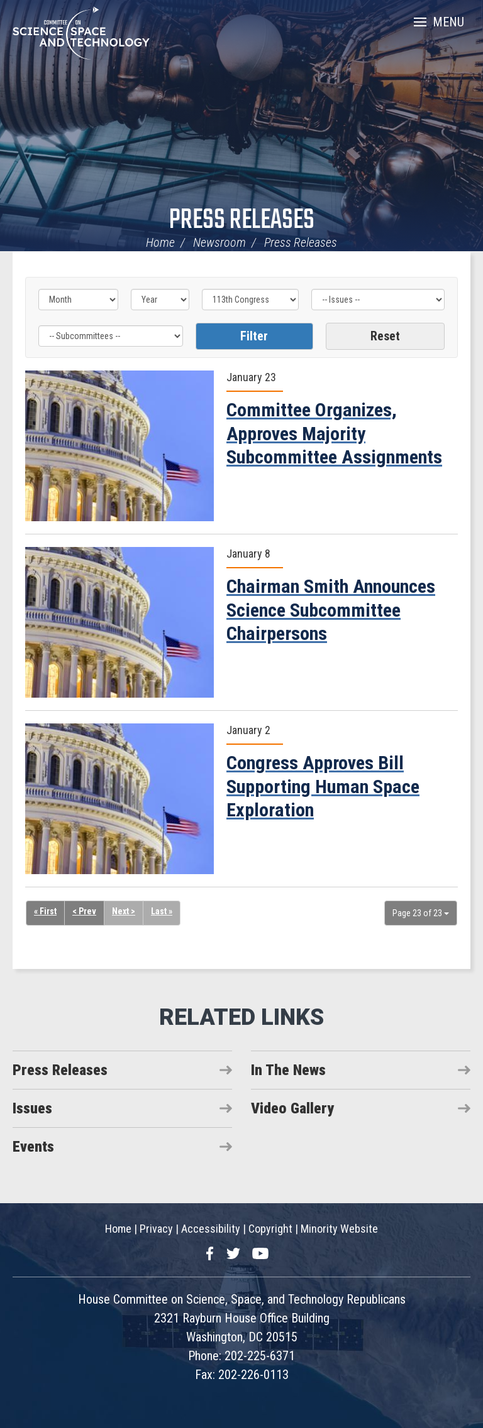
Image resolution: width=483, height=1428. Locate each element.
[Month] (78, 299)
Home (160, 242)
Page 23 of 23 (420, 913)
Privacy (156, 1228)
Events (33, 1146)
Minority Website (339, 1228)
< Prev (84, 911)
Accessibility (210, 1228)
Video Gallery (292, 1108)
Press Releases (241, 220)
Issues (32, 1108)
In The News (288, 1070)
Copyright (270, 1228)
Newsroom (219, 242)
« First (45, 911)
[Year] (160, 299)
